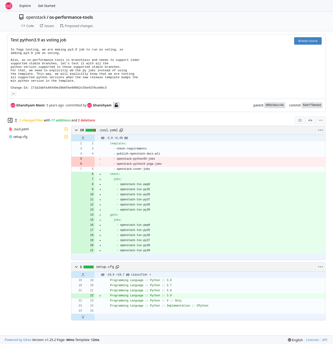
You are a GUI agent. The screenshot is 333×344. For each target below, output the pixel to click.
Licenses (312, 340)
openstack (36, 17)
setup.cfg (105, 267)
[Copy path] (121, 130)
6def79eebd (312, 105)
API (324, 340)
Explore (25, 5)
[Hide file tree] (10, 120)
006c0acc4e (275, 105)
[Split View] (310, 120)
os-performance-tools (71, 17)
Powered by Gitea (18, 340)
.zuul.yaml (108, 130)
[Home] (8, 6)
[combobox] (300, 120)
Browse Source (308, 41)
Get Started (46, 5)
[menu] (321, 120)
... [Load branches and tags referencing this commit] (13, 93)
